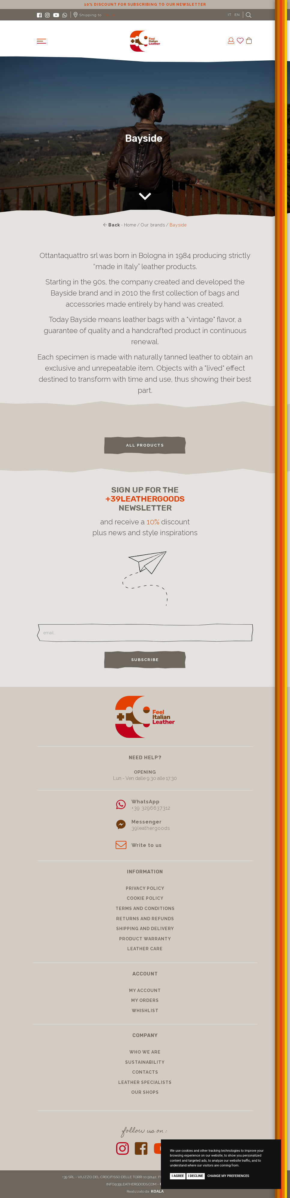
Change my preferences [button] (228, 1176)
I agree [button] (178, 1176)
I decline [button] (195, 1176)
